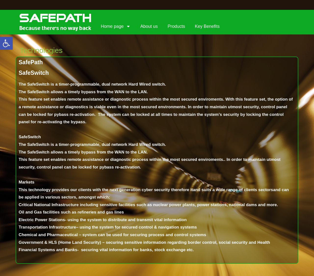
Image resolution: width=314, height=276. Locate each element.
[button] (6, 43)
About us (149, 26)
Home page (116, 26)
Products (176, 26)
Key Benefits (207, 26)
